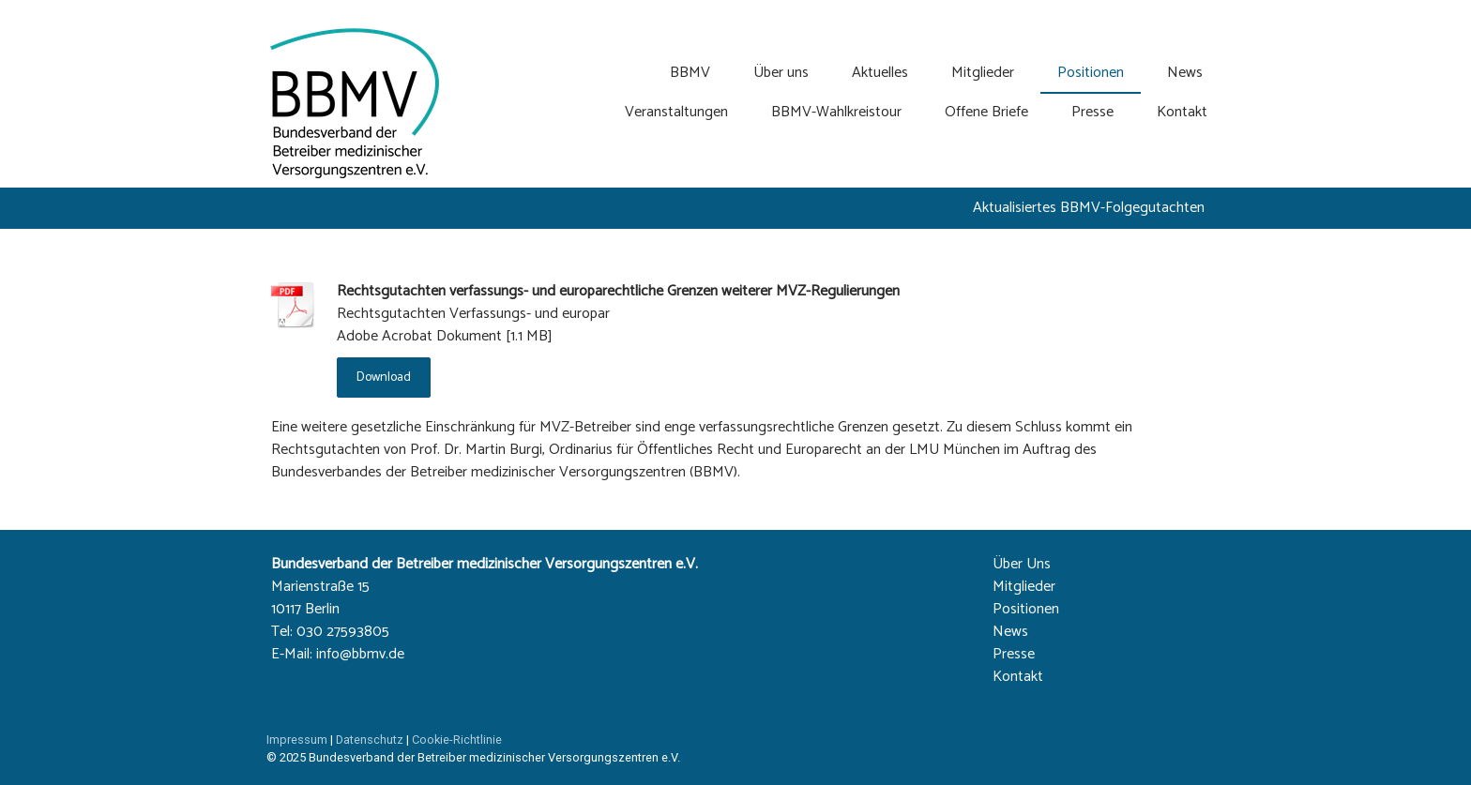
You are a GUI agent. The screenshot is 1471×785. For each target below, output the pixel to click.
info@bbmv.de (360, 654)
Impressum (296, 739)
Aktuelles (880, 72)
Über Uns (1022, 564)
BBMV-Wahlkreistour (836, 112)
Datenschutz (369, 739)
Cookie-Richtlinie (457, 739)
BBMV (690, 72)
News (1185, 72)
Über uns (781, 72)
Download (383, 377)
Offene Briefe (986, 112)
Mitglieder (982, 72)
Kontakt (1182, 112)
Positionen (1090, 72)
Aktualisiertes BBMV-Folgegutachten (1089, 207)
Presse (1092, 112)
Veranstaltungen (676, 112)
